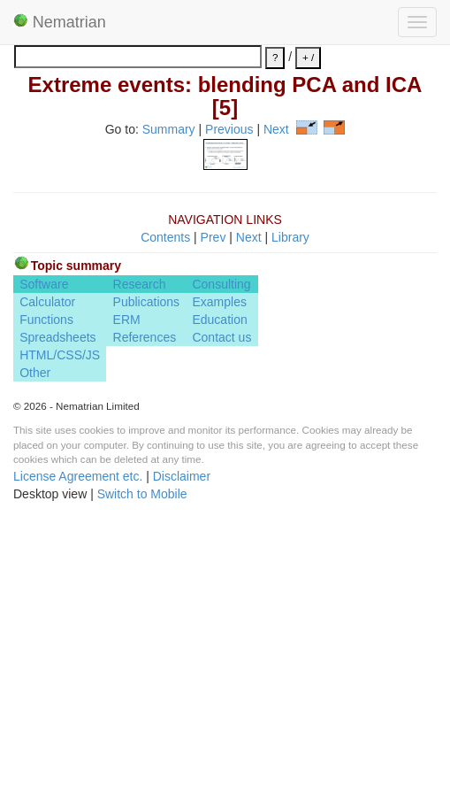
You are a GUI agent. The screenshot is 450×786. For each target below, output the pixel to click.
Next (276, 130)
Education (219, 586)
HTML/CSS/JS (59, 621)
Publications (146, 568)
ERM (127, 586)
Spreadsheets (57, 604)
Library (290, 503)
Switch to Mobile (142, 759)
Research (139, 550)
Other (34, 639)
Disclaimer (181, 742)
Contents (165, 503)
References (145, 604)
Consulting (221, 550)
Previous (229, 130)
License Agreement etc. (77, 742)
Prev (213, 503)
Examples (219, 568)
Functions (46, 586)
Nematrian (59, 22)
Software (43, 550)
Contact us (221, 604)
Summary (168, 130)
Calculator (47, 568)
